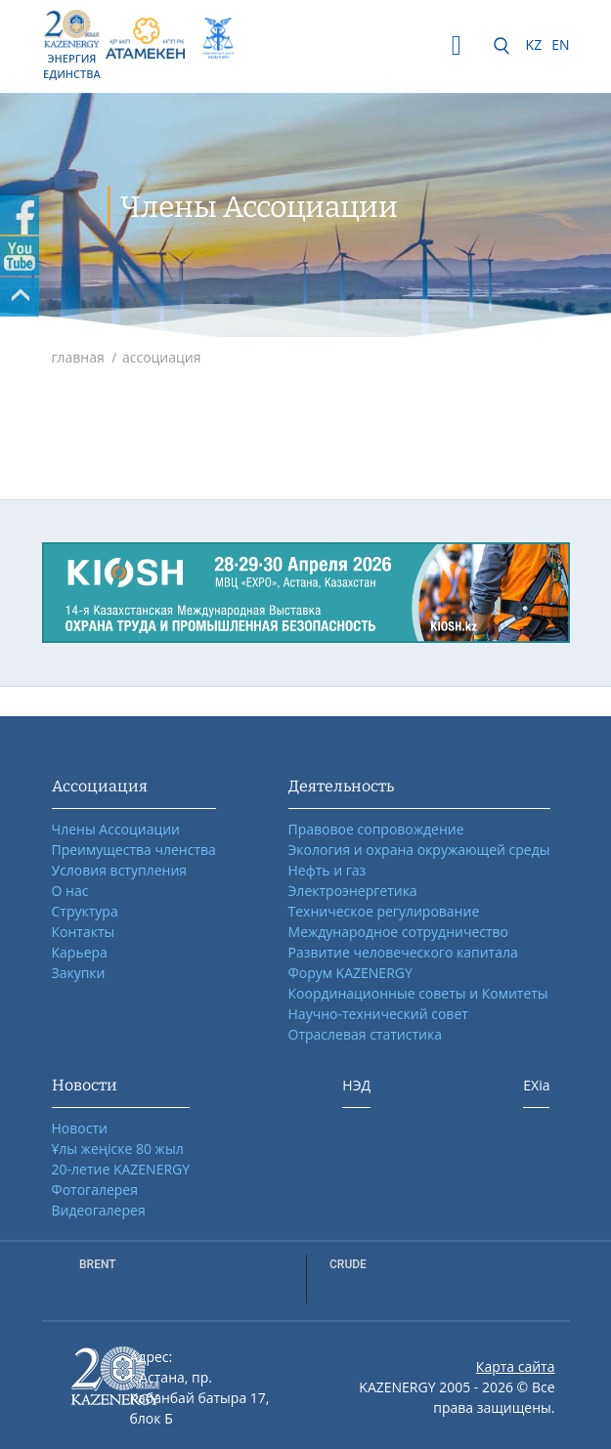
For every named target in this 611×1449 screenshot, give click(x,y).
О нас (70, 890)
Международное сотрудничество (398, 931)
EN (560, 44)
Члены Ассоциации (116, 829)
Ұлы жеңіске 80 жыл (118, 1148)
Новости (80, 1128)
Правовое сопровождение (376, 829)
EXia (536, 1085)
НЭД (356, 1085)
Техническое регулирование (384, 911)
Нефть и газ (327, 870)
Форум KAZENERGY (350, 972)
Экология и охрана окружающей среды (419, 849)
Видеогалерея (99, 1210)
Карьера (80, 952)
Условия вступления (120, 870)
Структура (85, 911)
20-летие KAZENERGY (121, 1169)
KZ (534, 44)
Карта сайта (515, 1366)
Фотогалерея (95, 1189)
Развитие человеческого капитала (403, 952)
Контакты (83, 931)
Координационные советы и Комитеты (418, 993)
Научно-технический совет (378, 1013)
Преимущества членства (134, 849)
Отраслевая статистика (365, 1034)
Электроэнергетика (352, 890)
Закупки (79, 972)
